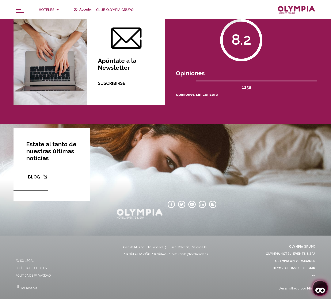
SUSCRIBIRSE (111, 83)
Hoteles (49, 10)
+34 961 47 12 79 (135, 253)
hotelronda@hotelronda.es (189, 254)
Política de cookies (31, 268)
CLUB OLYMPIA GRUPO (114, 10)
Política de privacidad (33, 275)
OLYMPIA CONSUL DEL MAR (294, 268)
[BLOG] (45, 176)
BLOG (34, 177)
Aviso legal (25, 260)
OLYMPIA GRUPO (302, 246)
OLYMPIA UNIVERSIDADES (295, 261)
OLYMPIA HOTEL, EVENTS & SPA (290, 253)
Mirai (311, 288)
